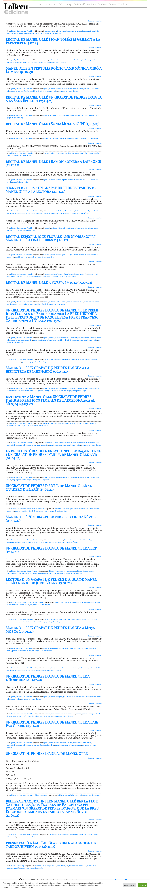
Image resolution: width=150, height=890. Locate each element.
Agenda (53, 4)
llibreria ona (94, 255)
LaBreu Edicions (57, 880)
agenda (45, 60)
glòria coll (61, 228)
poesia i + (15, 304)
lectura (57, 714)
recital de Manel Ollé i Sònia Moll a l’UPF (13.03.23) (52, 123)
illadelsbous (46, 880)
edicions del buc (70, 443)
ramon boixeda (93, 153)
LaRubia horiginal (85, 668)
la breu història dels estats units (66, 338)
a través (47, 228)
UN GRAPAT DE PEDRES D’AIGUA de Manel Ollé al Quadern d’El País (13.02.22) (49, 487)
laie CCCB (75, 153)
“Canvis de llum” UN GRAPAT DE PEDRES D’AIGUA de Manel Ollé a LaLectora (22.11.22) (51, 190)
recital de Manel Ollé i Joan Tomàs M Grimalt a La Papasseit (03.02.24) (53, 41)
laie (80, 180)
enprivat (68, 153)
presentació (22, 651)
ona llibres (19, 257)
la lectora (59, 211)
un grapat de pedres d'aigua (52, 33)
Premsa (112, 4)
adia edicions (49, 443)
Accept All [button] (142, 885)
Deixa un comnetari (95, 21)
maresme (95, 302)
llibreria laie (73, 866)
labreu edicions (84, 834)
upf (96, 138)
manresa (10, 33)
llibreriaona (89, 228)
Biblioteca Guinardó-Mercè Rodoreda (69, 388)
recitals (40, 868)
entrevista (53, 423)
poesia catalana (94, 795)
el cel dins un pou (57, 153)
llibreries (93, 338)
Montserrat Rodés (13, 868)
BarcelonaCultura (79, 743)
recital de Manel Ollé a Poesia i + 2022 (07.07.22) (49, 282)
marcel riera (91, 866)
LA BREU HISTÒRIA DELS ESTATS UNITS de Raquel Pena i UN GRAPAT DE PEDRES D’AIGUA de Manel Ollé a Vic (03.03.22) (53, 454)
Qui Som (91, 4)
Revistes (35, 211)
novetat (78, 714)
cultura (53, 31)
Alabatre (13, 31)
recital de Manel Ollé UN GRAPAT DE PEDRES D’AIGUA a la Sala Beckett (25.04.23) (54, 99)
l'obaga (51, 338)
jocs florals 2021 (56, 648)
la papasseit (86, 31)
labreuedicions (66, 89)
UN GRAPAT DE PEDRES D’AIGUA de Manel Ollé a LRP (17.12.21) (51, 550)
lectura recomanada (82, 211)
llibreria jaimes (78, 89)
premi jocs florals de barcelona (30, 33)
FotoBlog (30, 31)
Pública (36, 795)
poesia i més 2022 (16, 276)
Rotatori (41, 509)
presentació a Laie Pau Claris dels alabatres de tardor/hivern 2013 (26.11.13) (51, 844)
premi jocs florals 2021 (57, 445)
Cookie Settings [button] (129, 885)
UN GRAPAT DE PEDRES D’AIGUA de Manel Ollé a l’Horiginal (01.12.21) (47, 678)
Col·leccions (64, 4)
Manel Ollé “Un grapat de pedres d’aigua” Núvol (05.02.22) (50, 519)
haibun (67, 795)
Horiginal (54, 668)
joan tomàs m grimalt (74, 31)
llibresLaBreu (89, 89)
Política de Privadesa (71, 880)
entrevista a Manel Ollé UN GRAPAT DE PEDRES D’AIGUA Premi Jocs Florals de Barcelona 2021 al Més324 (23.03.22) (50, 400)
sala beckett (93, 115)
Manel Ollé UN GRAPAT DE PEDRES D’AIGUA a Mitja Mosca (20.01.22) (50, 629)
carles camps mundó (49, 866)
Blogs (19, 602)
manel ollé (95, 31)
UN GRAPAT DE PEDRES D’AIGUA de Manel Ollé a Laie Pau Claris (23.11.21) (52, 724)
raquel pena (88, 340)
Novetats (43, 4)
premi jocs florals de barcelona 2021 (49, 213)
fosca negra (61, 31)
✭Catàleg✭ (43, 795)
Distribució (79, 4)
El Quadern (66, 509)
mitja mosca (71, 619)
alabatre (48, 31)
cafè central (59, 443)
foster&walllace (61, 477)
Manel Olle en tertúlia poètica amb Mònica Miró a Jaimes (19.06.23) (53, 70)
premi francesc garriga (24, 340)
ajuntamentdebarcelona (57, 743)
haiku (72, 795)
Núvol (85, 540)
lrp (17, 573)
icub (59, 423)
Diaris (29, 509)
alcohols (53, 115)
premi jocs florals (22, 91)
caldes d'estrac (56, 274)
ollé (89, 540)
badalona (54, 619)
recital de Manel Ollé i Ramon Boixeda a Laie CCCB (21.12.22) (53, 163)
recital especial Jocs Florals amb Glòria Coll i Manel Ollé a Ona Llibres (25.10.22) (50, 238)
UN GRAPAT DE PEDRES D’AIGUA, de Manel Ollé (47, 753)
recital (55, 91)
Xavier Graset (43, 425)
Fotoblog (102, 4)
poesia (16, 33)
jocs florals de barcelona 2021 (65, 571)
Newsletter (123, 4)
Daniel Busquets (62, 866)
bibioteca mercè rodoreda (60, 359)
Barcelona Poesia (62, 834)
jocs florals (74, 255)
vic (48, 480)
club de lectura (85, 359)
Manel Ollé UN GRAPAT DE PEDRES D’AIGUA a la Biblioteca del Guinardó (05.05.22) (47, 369)
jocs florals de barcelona (65, 115)
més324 (72, 423)
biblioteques (75, 359)
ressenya (66, 213)
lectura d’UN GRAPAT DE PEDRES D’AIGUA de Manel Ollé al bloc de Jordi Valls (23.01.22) (51, 581)
